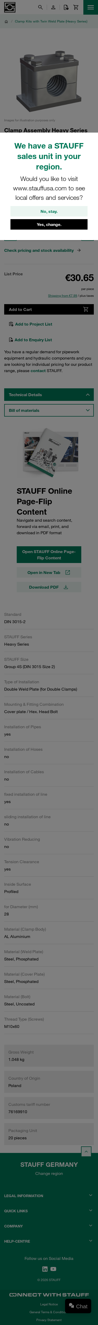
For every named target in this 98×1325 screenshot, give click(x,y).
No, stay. (49, 211)
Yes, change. (49, 224)
